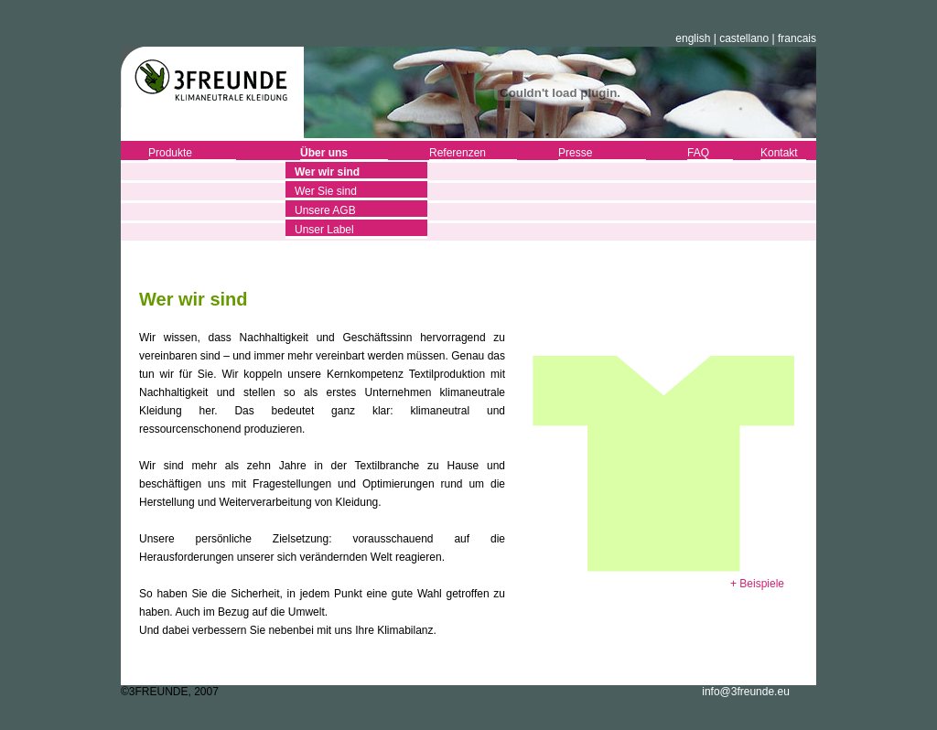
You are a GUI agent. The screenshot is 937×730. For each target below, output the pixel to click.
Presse (575, 152)
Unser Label (324, 229)
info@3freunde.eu (746, 691)
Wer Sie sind (326, 191)
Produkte (170, 152)
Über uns (324, 152)
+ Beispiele (757, 583)
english (692, 38)
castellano (744, 38)
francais (797, 38)
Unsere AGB (325, 210)
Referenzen (457, 152)
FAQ (698, 152)
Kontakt (779, 152)
